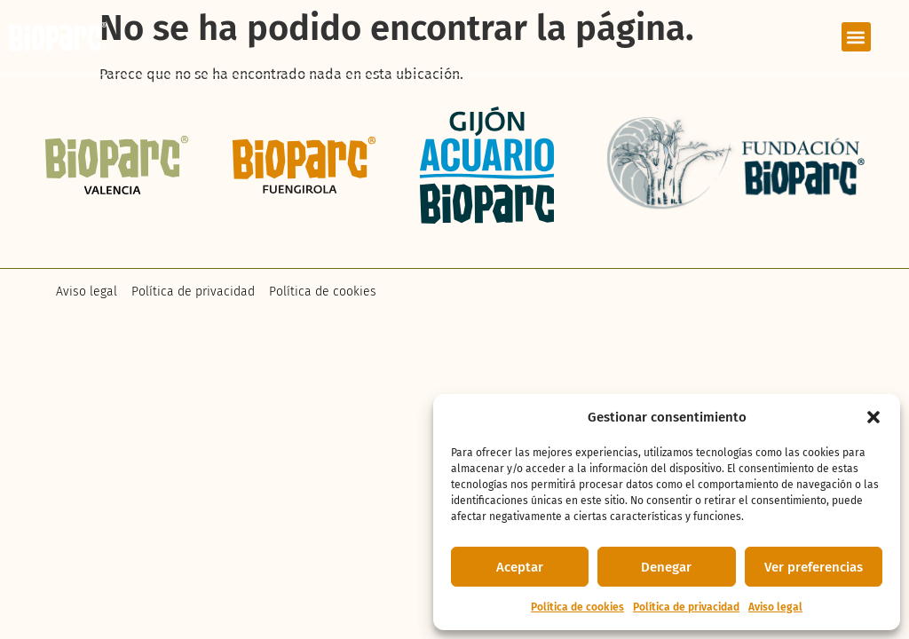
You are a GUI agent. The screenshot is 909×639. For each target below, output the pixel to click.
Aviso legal (775, 607)
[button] (873, 417)
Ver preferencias (813, 567)
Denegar (666, 567)
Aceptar (519, 567)
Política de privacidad (686, 607)
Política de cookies (577, 607)
